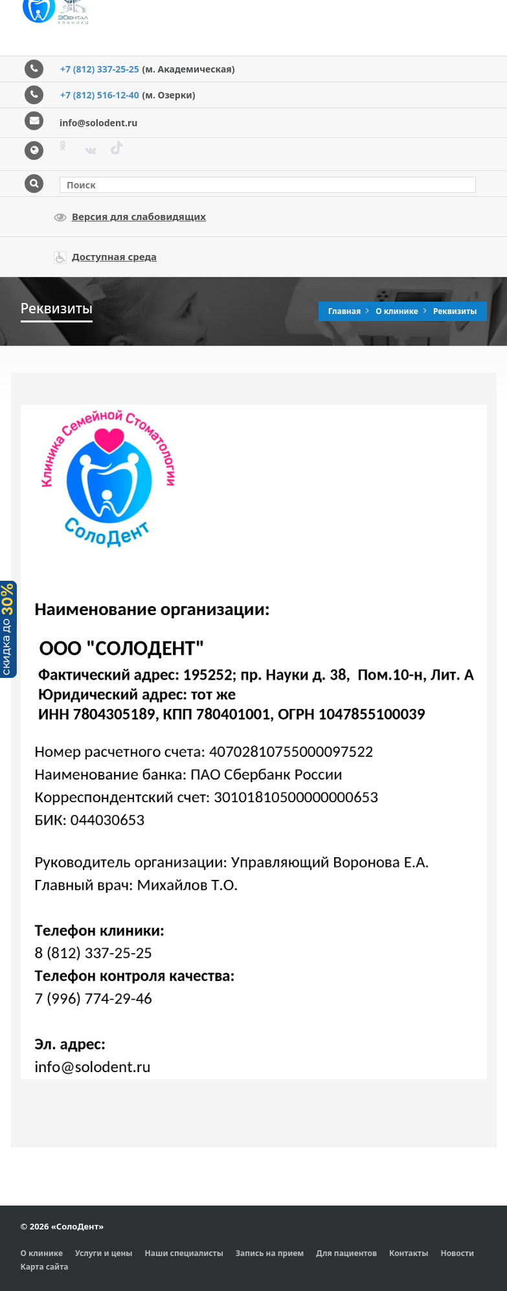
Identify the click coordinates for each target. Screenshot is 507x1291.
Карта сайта (45, 1266)
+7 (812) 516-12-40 (99, 95)
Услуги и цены (104, 1253)
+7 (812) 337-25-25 (99, 69)
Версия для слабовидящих (130, 217)
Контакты (408, 1253)
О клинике (398, 311)
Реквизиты (455, 311)
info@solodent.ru (98, 123)
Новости (457, 1253)
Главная (345, 311)
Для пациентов (346, 1253)
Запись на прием (270, 1253)
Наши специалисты (184, 1253)
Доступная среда (105, 257)
